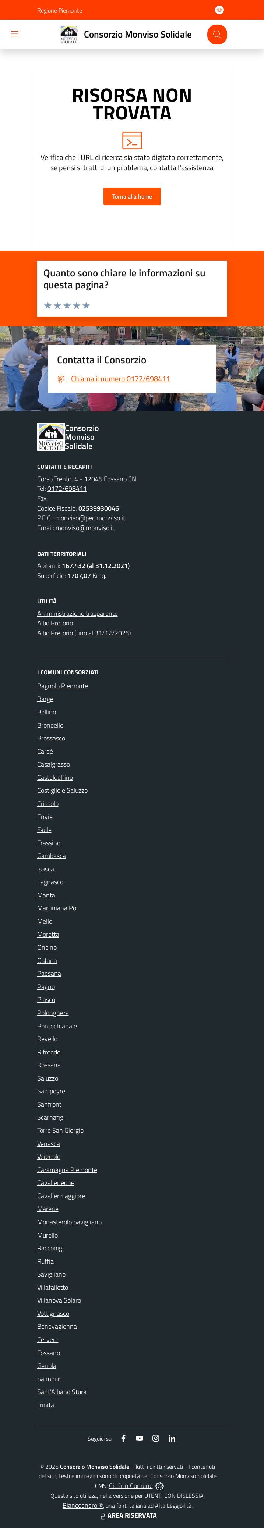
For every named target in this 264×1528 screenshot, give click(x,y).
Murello (47, 1235)
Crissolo (48, 803)
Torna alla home (132, 196)
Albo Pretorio (55, 623)
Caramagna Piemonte (67, 1170)
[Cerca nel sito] (217, 34)
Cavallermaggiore (61, 1196)
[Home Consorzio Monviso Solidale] (123, 34)
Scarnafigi (51, 1117)
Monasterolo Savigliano (69, 1222)
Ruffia (45, 1261)
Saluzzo (47, 1078)
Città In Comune (131, 1485)
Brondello (50, 725)
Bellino (46, 712)
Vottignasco (53, 1313)
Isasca (45, 869)
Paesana (49, 973)
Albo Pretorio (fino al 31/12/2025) (84, 633)
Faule (44, 830)
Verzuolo (48, 1156)
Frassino (48, 843)
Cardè (45, 751)
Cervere (48, 1340)
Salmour (48, 1379)
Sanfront (49, 1104)
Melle (44, 921)
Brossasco (51, 738)
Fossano (48, 1353)
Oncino (47, 947)
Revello (47, 1039)
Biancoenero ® (83, 1505)
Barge (45, 699)
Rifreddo (48, 1052)
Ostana (47, 960)
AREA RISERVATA (128, 1515)
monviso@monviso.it (85, 528)
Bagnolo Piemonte (62, 686)
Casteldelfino (55, 777)
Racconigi (50, 1248)
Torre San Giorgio (60, 1130)
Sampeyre (51, 1091)
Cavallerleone (55, 1183)
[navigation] (14, 33)
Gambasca (51, 856)
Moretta (48, 934)
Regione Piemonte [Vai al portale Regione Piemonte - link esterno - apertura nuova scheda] (59, 10)
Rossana (49, 1065)
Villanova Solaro (59, 1300)
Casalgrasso (53, 764)
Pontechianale (57, 1026)
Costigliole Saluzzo (62, 790)
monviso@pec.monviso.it (90, 518)
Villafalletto (52, 1287)
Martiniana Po (56, 908)
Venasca (48, 1144)
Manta (46, 895)
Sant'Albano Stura (62, 1392)
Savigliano (51, 1274)
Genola (46, 1366)
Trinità (45, 1405)
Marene (48, 1209)
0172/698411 (67, 488)
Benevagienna (57, 1326)
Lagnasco (50, 882)
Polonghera (53, 1013)
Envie (45, 817)
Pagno (46, 987)
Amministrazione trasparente (77, 613)
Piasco (46, 999)
